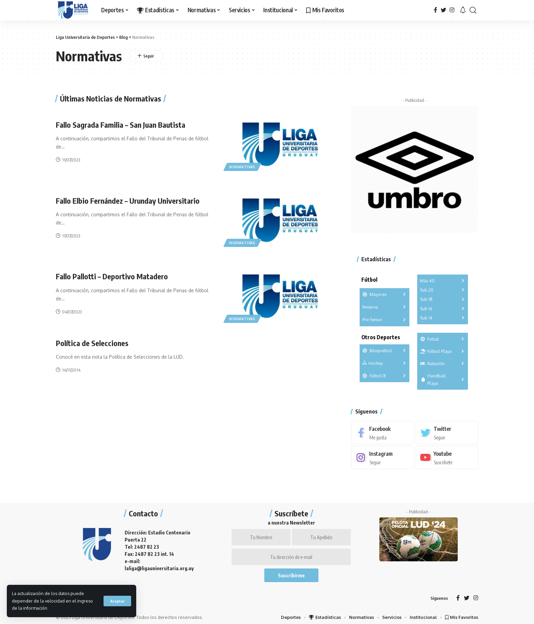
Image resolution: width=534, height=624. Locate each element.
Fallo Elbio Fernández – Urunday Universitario (128, 200)
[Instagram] (452, 10)
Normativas (242, 167)
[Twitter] (443, 10)
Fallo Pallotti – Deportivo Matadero (112, 276)
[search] (473, 10)
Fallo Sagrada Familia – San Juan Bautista (120, 124)
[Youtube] (446, 454)
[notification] (462, 10)
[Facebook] (435, 10)
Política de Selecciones (92, 343)
